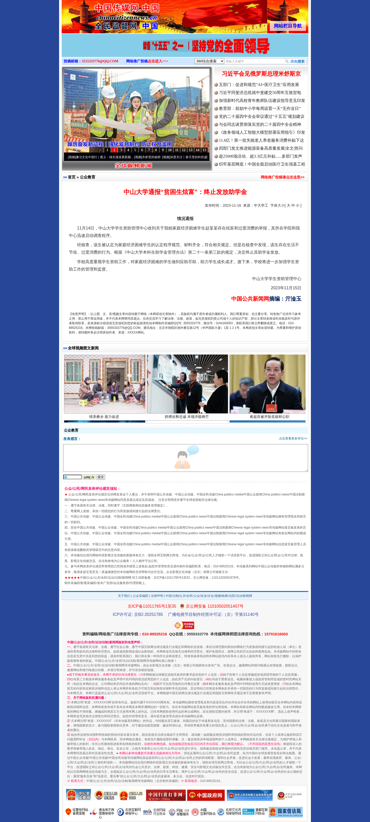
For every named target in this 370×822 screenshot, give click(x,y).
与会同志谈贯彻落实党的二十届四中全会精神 (260, 124)
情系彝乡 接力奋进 (104, 417)
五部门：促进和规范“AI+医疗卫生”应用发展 (259, 84)
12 (184, 150)
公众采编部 (140, 596)
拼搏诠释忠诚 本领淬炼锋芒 (187, 417)
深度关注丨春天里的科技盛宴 (192, 157)
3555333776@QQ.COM (100, 61)
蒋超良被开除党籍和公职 (270, 417)
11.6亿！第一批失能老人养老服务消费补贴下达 (261, 140)
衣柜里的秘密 (153, 157)
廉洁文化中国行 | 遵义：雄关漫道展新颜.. (106, 157)
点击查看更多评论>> (293, 438)
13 (190, 150)
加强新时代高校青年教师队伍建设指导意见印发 (262, 100)
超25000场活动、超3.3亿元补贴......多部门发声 (260, 156)
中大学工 (261, 205)
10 (170, 150)
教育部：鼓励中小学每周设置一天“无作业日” (260, 108)
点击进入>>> (158, 61)
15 (204, 150)
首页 (72, 177)
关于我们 (124, 596)
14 (197, 150)
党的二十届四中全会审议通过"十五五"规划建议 (261, 116)
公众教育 (87, 177)
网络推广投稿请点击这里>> (282, 177)
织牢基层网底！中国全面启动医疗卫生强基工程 (262, 164)
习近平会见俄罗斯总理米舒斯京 (261, 74)
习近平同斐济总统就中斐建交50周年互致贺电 (260, 92)
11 (176, 150)
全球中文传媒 (104, 15)
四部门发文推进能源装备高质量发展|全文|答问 (261, 148)
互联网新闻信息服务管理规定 (143, 505)
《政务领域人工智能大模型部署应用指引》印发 (262, 132)
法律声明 (157, 596)
